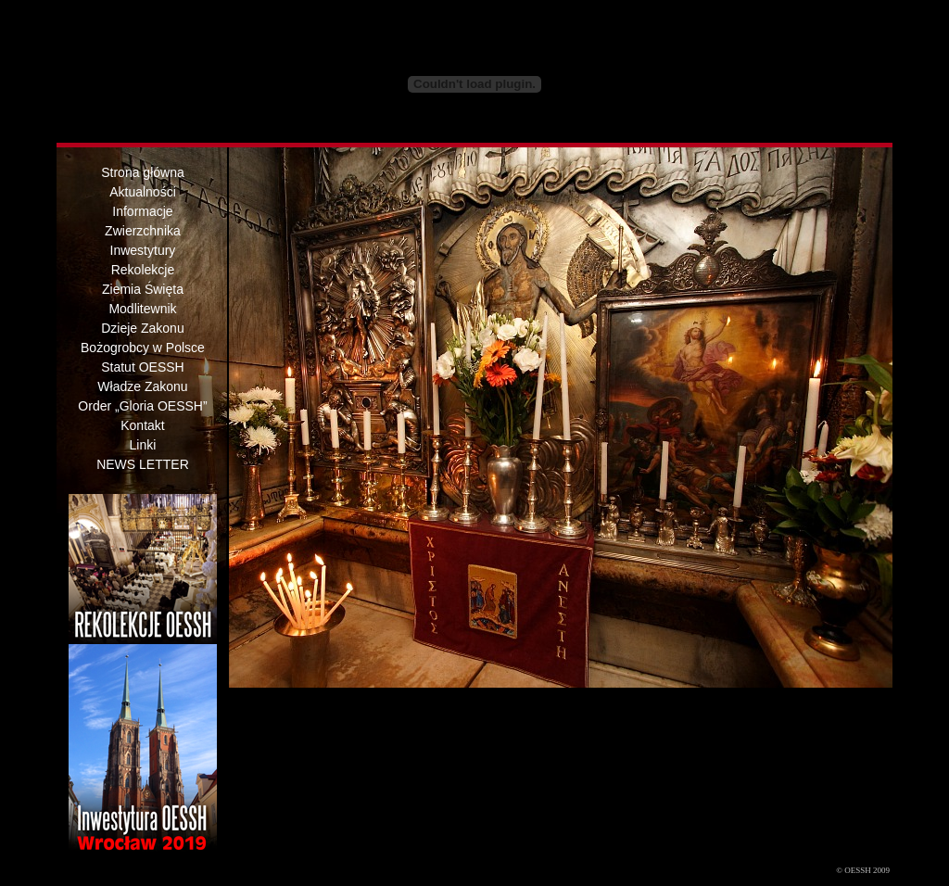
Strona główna (142, 172)
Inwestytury (143, 250)
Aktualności (142, 191)
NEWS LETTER (142, 464)
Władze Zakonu (142, 386)
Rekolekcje (142, 269)
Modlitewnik (142, 308)
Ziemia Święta (142, 289)
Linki (143, 444)
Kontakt (142, 425)
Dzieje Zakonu (142, 328)
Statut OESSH (142, 367)
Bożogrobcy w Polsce (143, 347)
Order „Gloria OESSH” (142, 406)
